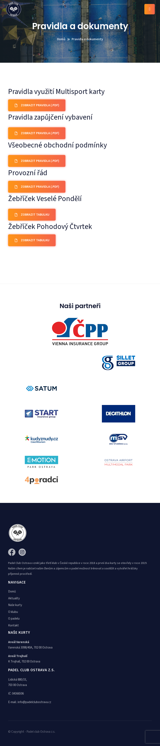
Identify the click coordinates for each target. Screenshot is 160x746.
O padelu (14, 618)
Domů (12, 591)
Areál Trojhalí (17, 656)
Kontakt (13, 625)
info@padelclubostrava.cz (34, 702)
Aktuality (14, 598)
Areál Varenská (18, 642)
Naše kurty (15, 605)
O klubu (13, 612)
